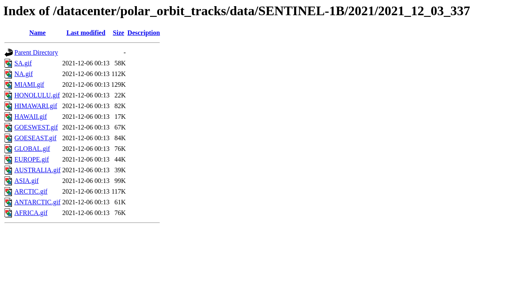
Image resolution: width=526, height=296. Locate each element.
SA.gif (23, 63)
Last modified (86, 32)
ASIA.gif (26, 180)
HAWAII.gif (30, 116)
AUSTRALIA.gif (37, 169)
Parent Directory (36, 52)
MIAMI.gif (29, 84)
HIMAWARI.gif (35, 105)
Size (119, 32)
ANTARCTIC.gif (37, 202)
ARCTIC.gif (30, 191)
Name (37, 32)
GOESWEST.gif (36, 127)
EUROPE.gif (31, 159)
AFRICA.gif (30, 212)
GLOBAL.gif (32, 148)
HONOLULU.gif (37, 95)
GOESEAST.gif (35, 137)
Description (143, 32)
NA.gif (23, 73)
